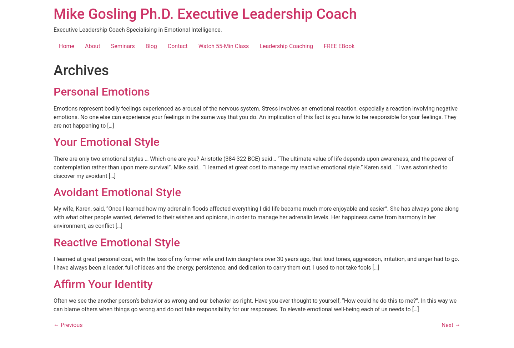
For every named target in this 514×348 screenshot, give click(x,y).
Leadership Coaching (286, 46)
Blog (151, 46)
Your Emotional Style (107, 142)
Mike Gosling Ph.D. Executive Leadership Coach (205, 14)
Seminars (123, 46)
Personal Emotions (102, 91)
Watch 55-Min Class (223, 46)
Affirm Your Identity (103, 284)
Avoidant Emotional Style (117, 192)
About (92, 46)
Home (66, 46)
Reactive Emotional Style (117, 242)
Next (451, 325)
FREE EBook (339, 46)
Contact (178, 46)
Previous (68, 325)
